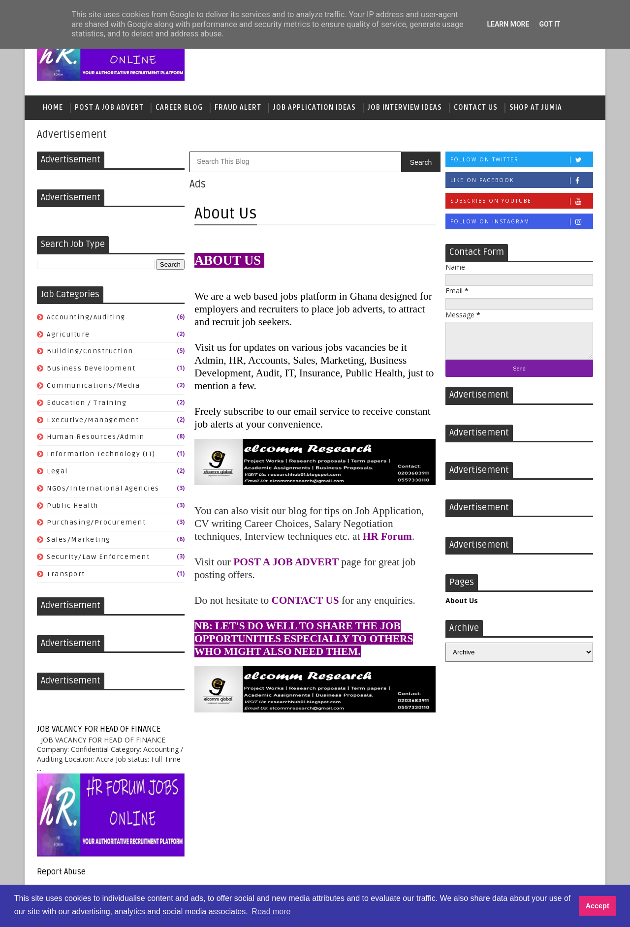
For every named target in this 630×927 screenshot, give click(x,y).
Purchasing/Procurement (96, 522)
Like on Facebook (521, 180)
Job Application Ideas (314, 107)
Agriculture (68, 334)
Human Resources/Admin (96, 437)
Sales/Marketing (79, 539)
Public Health (72, 505)
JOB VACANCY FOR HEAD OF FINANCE (98, 729)
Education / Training (86, 403)
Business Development (91, 368)
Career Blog (179, 107)
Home (53, 107)
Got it (549, 24)
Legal (57, 471)
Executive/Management (93, 420)
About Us (461, 600)
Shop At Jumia (535, 107)
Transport (66, 574)
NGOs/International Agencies (103, 488)
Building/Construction (90, 351)
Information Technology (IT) (101, 454)
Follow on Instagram (521, 221)
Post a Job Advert (109, 107)
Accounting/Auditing (86, 317)
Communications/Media (93, 385)
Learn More (508, 24)
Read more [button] (271, 911)
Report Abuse (61, 872)
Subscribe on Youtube (521, 201)
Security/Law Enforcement (98, 557)
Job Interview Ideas (405, 107)
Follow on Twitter (521, 159)
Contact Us (476, 107)
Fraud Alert (238, 107)
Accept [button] (597, 906)
